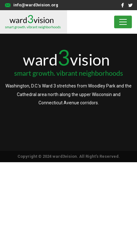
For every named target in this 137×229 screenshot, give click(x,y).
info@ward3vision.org (35, 5)
